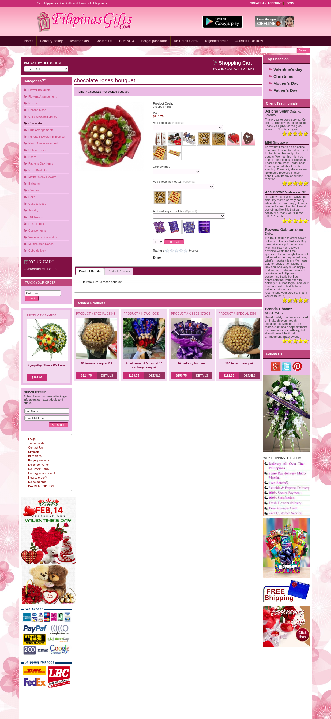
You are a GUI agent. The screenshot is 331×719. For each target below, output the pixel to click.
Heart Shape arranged (43, 143)
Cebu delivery (37, 250)
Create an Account (266, 3)
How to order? (37, 477)
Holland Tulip (37, 150)
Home (28, 41)
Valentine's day (287, 69)
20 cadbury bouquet (192, 363)
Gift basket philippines (42, 116)
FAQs (32, 439)
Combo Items (37, 230)
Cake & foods (37, 203)
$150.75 (181, 375)
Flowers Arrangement (42, 96)
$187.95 (37, 377)
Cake (31, 197)
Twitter (287, 366)
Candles (33, 190)
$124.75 (86, 375)
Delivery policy (51, 41)
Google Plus (276, 366)
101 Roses (35, 217)
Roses (32, 103)
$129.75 (134, 375)
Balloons (34, 183)
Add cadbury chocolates (175, 211)
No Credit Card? (186, 41)
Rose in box (36, 223)
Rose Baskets (37, 170)
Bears (32, 156)
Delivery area (161, 166)
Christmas (283, 76)
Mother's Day (286, 83)
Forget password (154, 41)
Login (289, 3)
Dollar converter (38, 464)
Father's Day (285, 90)
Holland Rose (37, 109)
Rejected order (216, 41)
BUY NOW (127, 41)
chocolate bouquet (116, 91)
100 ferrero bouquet (239, 363)
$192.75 (229, 375)
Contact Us (104, 41)
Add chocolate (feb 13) (174, 181)
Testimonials (79, 41)
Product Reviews (119, 271)
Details (107, 375)
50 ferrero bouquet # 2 (96, 363)
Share (157, 257)
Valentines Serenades (42, 237)
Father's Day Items (40, 163)
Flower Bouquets (39, 89)
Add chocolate (168, 122)
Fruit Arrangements (41, 130)
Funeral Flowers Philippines (46, 136)
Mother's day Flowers (42, 176)
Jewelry (33, 210)
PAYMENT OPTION (248, 41)
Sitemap (33, 451)
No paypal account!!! (41, 473)
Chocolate (35, 123)
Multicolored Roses (41, 243)
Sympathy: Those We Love (46, 365)
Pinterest (297, 366)
